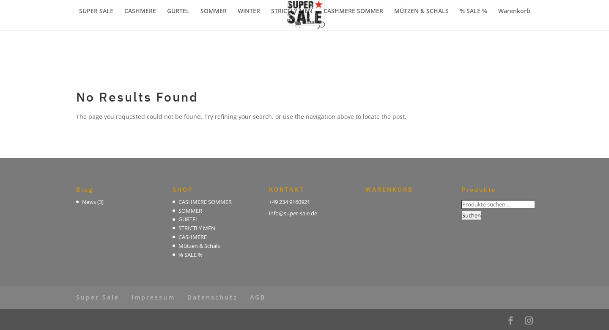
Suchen (471, 215)
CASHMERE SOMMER (353, 11)
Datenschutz (212, 297)
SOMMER (213, 11)
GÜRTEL (178, 11)
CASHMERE (140, 11)
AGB (258, 297)
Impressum (153, 297)
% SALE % (473, 11)
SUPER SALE (96, 11)
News (89, 202)
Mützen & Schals (199, 246)
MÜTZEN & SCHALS (421, 11)
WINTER (249, 11)
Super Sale (97, 297)
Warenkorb (514, 11)
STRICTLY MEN (292, 11)
